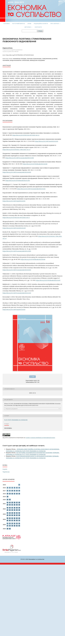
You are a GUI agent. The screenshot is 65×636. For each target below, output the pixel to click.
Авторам (27, 27)
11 (14, 490)
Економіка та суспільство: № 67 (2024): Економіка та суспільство (26, 458)
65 (7, 520)
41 (7, 510)
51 (16, 513)
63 (16, 518)
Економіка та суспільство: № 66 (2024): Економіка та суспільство (26, 451)
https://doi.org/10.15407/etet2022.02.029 (46, 141)
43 (12, 510)
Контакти (38, 27)
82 (19, 525)
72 (9, 523)
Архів (29, 23)
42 (9, 510)
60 (9, 518)
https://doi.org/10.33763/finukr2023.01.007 (17, 180)
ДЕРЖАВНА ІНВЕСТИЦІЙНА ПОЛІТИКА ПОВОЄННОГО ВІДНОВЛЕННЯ (38, 449)
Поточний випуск (18, 23)
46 (19, 510)
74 (14, 523)
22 (9, 499)
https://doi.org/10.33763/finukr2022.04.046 (35, 164)
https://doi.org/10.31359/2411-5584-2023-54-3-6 (16, 149)
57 (16, 515)
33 (16, 504)
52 (19, 513)
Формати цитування (11, 408)
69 (16, 520)
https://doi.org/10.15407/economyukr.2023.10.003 (19, 158)
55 (12, 515)
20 (7, 496)
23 (7, 502)
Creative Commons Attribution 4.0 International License (40, 437)
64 (19, 518)
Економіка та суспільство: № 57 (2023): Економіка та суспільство (26, 454)
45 (16, 510)
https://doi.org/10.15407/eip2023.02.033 (14, 201)
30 (9, 504)
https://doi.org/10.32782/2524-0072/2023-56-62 (20, 55)
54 (9, 515)
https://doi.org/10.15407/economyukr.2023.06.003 (17, 172)
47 (7, 513)
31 (12, 504)
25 (12, 502)
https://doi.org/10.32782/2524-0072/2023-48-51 (25, 135)
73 (12, 523)
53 (7, 515)
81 (16, 525)
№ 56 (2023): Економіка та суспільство (16, 420)
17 (14, 493)
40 (19, 507)
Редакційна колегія (41, 23)
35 (7, 507)
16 (12, 493)
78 (9, 525)
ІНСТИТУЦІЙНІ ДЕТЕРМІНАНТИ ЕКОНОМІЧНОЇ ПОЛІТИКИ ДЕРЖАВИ (37, 452)
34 (19, 504)
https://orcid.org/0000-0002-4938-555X (10, 51)
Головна (6, 23)
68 (14, 520)
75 (16, 523)
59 (7, 518)
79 (12, 525)
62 (14, 518)
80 (14, 525)
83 (7, 528)
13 (19, 490)
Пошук (40, 31)
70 (19, 520)
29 (7, 504)
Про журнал (54, 23)
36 (9, 507)
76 (19, 523)
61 (12, 518)
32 (14, 504)
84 (9, 528)
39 (16, 507)
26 (14, 502)
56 (14, 515)
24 (9, 502)
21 (7, 499)
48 (9, 513)
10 (12, 490)
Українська (6, 472)
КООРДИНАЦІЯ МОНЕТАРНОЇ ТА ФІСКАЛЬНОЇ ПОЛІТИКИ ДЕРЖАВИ (37, 456)
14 (7, 493)
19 (19, 493)
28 (19, 502)
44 (14, 510)
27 (16, 502)
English (5, 469)
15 (9, 493)
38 (14, 507)
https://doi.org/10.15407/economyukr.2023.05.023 (31, 189)
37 (12, 507)
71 (7, 523)
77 (7, 525)
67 (12, 520)
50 (14, 513)
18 (16, 493)
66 (9, 520)
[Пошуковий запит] (29, 31)
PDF (33, 376)
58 (19, 515)
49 (12, 513)
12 (16, 490)
